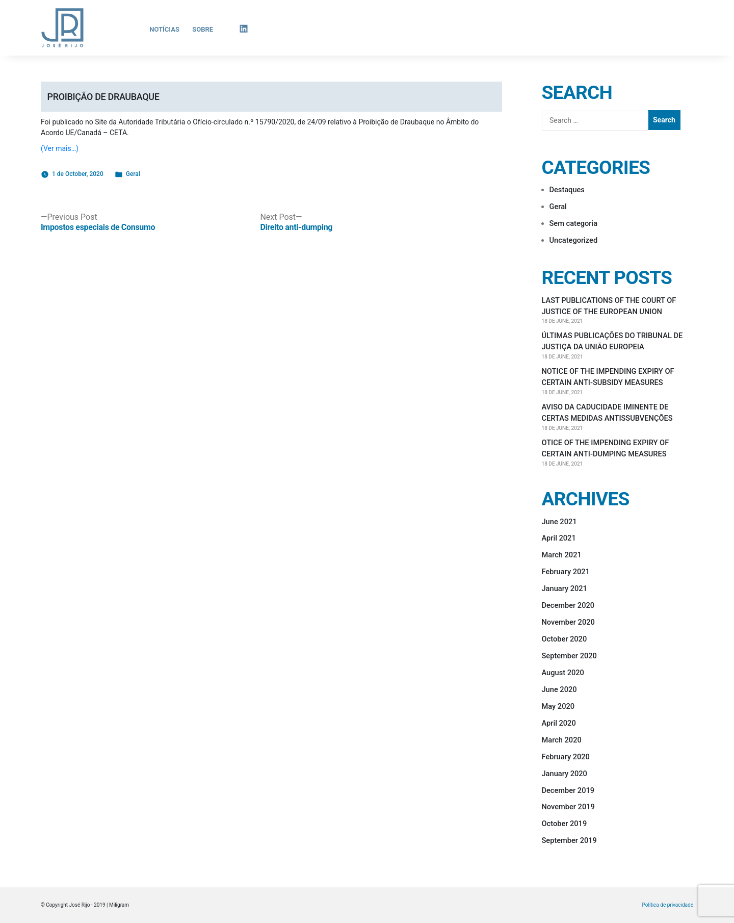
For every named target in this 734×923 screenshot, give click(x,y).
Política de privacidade (667, 905)
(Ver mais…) (59, 148)
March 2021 (562, 554)
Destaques (567, 189)
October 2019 (564, 823)
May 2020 (558, 706)
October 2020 (564, 639)
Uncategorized (573, 240)
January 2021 (564, 588)
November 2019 (568, 806)
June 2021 (559, 521)
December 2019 (568, 790)
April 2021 (559, 538)
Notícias (164, 29)
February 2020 (566, 756)
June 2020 (559, 689)
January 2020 (564, 773)
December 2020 (568, 605)
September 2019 (569, 840)
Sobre (202, 29)
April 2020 (559, 723)
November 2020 (568, 622)
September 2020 (569, 655)
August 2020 (563, 672)
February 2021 (566, 571)
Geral (133, 173)
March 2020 (562, 740)
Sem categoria (573, 223)
